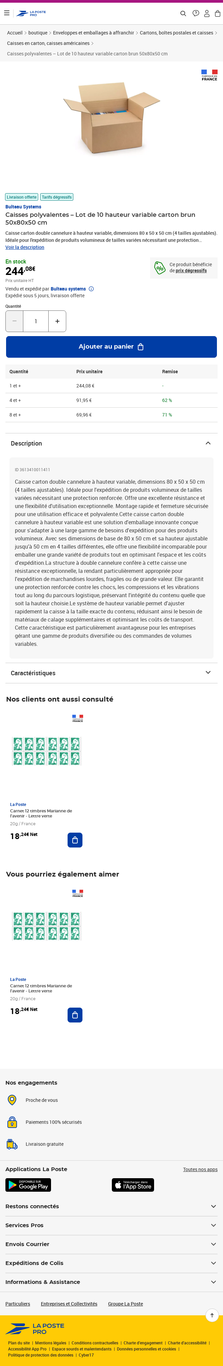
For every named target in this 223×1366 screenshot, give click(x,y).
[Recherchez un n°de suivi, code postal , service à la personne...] (183, 13)
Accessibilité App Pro (27, 1348)
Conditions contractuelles (95, 1342)
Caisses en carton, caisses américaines (48, 43)
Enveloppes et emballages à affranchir (93, 32)
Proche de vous (42, 1100)
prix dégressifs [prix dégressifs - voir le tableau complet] (191, 270)
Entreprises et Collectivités (69, 1303)
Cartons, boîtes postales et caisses (176, 32)
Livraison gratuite (45, 1144)
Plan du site (19, 1342)
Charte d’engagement (143, 1342)
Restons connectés (111, 1207)
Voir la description (24, 247)
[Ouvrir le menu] (7, 13)
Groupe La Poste (125, 1303)
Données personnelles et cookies (146, 1348)
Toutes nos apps (200, 1169)
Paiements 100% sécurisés (54, 1122)
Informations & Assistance (111, 1282)
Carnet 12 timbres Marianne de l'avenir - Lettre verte (41, 813)
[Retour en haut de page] (212, 1315)
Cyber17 (86, 1355)
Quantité (13, 306)
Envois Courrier (111, 1244)
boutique (37, 32)
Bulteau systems (23, 206)
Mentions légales (50, 1342)
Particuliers (17, 1303)
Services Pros (111, 1225)
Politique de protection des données (40, 1355)
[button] (196, 13)
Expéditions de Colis (111, 1263)
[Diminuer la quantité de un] (14, 321)
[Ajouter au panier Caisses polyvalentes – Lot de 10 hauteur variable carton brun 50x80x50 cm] (111, 346)
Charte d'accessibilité (187, 1342)
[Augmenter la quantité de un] (57, 321)
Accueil (15, 32)
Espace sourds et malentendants (82, 1348)
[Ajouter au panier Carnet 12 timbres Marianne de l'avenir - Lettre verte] (75, 840)
